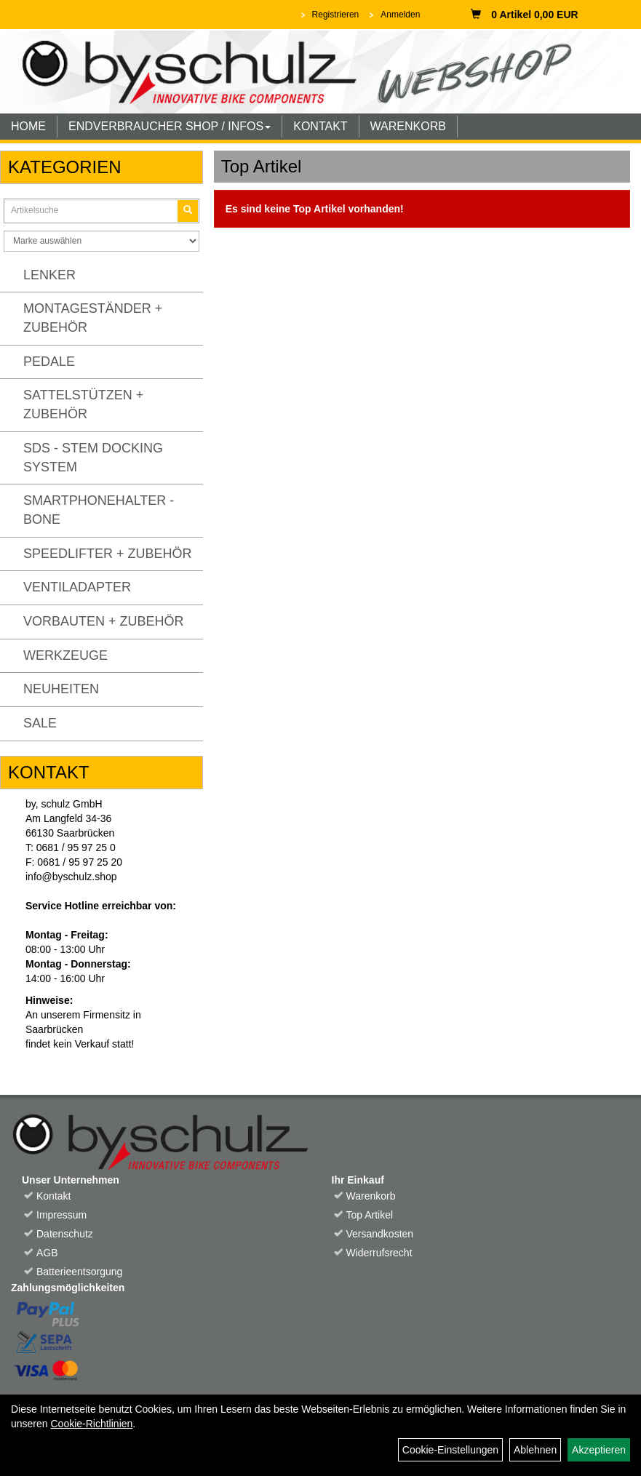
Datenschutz (64, 1234)
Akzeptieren (599, 1450)
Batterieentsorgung (79, 1271)
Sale (40, 723)
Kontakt (53, 1196)
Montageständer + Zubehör (92, 318)
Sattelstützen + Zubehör (83, 404)
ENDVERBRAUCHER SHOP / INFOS (169, 126)
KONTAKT (320, 126)
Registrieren (335, 14)
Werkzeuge (65, 655)
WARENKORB (408, 126)
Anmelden (400, 14)
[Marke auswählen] (101, 241)
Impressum (61, 1215)
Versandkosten (380, 1234)
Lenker (49, 275)
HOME (28, 126)
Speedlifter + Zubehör (107, 553)
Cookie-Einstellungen (450, 1450)
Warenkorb (371, 1196)
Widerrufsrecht (379, 1252)
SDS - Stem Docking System (93, 457)
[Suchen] (188, 210)
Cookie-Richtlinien (91, 1423)
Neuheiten (61, 689)
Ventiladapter (77, 587)
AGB (47, 1252)
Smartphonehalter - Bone (98, 510)
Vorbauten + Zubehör (103, 621)
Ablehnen (535, 1450)
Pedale (49, 361)
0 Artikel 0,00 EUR (524, 14)
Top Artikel (370, 1215)
